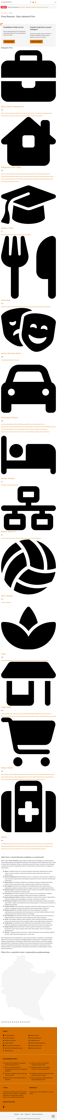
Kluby (5, 360)
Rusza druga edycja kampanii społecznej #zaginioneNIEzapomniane (41, 1078)
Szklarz (14, 174)
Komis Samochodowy (42, 429)
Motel (16, 485)
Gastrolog (18, 846)
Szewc (16, 713)
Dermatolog (32, 846)
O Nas (21, 1114)
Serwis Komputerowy (6, 538)
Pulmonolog (44, 846)
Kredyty (40, 115)
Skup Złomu (21, 713)
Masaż (51, 843)
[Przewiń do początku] (53, 1116)
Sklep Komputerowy (26, 538)
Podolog (18, 843)
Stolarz (32, 176)
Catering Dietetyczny (28, 306)
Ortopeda (23, 843)
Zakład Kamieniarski (39, 179)
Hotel (2, 485)
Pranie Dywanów (40, 716)
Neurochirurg (41, 843)
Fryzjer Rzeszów (9, 1043)
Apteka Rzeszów (34, 1035)
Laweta (35, 429)
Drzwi (9, 176)
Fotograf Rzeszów (35, 1040)
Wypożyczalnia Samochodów (8, 426)
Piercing (8, 660)
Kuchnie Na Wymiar (16, 179)
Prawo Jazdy (34, 426)
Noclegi (13, 485)
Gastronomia (5, 300)
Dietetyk (35, 848)
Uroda (3, 654)
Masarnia (6, 306)
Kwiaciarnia (42, 779)
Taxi (30, 426)
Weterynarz (48, 716)
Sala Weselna (15, 360)
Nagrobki (30, 713)
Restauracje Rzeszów (35, 1048)
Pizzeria (11, 306)
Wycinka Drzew (5, 174)
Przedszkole (8, 234)
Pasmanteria (48, 774)
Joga (7, 602)
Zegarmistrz (4, 713)
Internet (39, 538)
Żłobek (3, 234)
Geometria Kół (41, 424)
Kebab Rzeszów (9, 1050)
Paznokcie (23, 660)
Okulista (31, 843)
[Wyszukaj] (35, 2)
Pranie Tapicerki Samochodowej (21, 431)
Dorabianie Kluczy (46, 713)
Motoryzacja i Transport (9, 417)
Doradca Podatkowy (36, 113)
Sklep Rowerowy (31, 774)
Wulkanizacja (33, 431)
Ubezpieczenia (13, 113)
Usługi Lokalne (6, 707)
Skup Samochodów (43, 426)
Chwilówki (44, 113)
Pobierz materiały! (36, 41)
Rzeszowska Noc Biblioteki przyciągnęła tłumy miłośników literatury (15, 1063)
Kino (11, 360)
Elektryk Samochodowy (7, 431)
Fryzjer (36, 660)
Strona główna (4, 13)
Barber (33, 660)
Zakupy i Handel (7, 768)
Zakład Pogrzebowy (27, 716)
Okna (29, 174)
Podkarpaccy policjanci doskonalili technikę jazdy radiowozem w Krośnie (42, 1074)
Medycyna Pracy (21, 848)
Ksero (11, 716)
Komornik (3, 115)
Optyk (27, 843)
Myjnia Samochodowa (16, 429)
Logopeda (3, 846)
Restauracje (44, 306)
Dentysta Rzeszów (9, 1035)
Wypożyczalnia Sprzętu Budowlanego (20, 176)
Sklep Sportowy (23, 774)
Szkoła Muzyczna (15, 234)
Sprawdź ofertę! (9, 41)
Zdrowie (4, 837)
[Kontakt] (33, 2)
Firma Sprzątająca (17, 716)
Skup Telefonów (5, 779)
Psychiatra (14, 843)
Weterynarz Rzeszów (10, 1040)
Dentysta (39, 848)
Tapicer (9, 713)
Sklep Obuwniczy (20, 779)
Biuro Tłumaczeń (5, 716)
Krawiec (34, 716)
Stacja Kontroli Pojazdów (43, 431)
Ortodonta (4, 848)
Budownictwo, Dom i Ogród (11, 167)
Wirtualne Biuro (5, 113)
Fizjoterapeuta (29, 848)
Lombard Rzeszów (9, 1038)
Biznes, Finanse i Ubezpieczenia (12, 107)
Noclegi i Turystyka (8, 478)
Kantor (31, 115)
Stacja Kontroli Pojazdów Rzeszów (13, 1048)
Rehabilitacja (8, 843)
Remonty (23, 179)
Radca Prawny (20, 113)
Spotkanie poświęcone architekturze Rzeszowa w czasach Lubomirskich (40, 1068)
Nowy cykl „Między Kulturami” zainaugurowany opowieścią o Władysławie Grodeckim (16, 1069)
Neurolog (35, 843)
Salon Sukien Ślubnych (35, 777)
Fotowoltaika (4, 176)
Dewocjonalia (12, 779)
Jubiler (53, 774)
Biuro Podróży (7, 485)
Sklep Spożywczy (10, 777)
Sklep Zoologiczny (5, 774)
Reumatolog (38, 846)
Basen (9, 602)
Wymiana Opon (52, 426)
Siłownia (3, 602)
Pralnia (26, 713)
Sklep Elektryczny (30, 779)
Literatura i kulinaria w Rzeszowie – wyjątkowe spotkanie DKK (40, 1063)
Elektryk (39, 713)
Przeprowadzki (24, 424)
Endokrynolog (25, 846)
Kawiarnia (19, 306)
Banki (28, 115)
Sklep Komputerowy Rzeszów (12, 1045)
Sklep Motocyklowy (16, 424)
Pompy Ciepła (24, 174)
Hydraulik (34, 713)
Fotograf (53, 716)
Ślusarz (13, 713)
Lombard (37, 779)
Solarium (3, 660)
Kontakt (16, 1114)
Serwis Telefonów (16, 538)
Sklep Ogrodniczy (14, 181)
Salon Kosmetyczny (43, 660)
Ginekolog (13, 846)
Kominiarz (43, 174)
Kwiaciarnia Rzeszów (35, 1038)
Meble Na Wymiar (36, 174)
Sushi (2, 306)
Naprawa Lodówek (6, 179)
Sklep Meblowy (30, 179)
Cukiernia (35, 306)
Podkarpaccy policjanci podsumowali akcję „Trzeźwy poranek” (16, 1074)
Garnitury (3, 777)
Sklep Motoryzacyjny (27, 429)
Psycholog (50, 846)
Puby (39, 306)
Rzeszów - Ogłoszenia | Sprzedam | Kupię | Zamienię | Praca (34, 7)
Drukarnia (34, 538)
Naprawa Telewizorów (39, 176)
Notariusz (35, 115)
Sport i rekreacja (7, 596)
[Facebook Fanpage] (30, 2)
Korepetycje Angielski (25, 234)
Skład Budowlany (48, 179)
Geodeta (48, 174)
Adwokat (49, 113)
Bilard (8, 360)
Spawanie (18, 174)
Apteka (44, 848)
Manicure (28, 660)
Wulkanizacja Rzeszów (36, 1045)
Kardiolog (8, 846)
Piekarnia (15, 306)
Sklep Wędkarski (14, 774)
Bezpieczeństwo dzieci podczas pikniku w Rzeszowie (15, 1078)
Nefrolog (47, 843)
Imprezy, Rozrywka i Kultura (11, 353)
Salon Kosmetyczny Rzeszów (37, 1043)
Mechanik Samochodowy (22, 426)
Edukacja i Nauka (7, 228)
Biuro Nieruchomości (11, 115)
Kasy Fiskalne (27, 113)
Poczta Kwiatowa (40, 774)
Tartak (11, 174)
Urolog (3, 843)
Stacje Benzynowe (6, 424)
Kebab (48, 306)
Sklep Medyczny (25, 777)
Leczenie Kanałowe (12, 848)
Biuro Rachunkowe (22, 115)
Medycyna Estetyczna (15, 660)
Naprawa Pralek (49, 176)
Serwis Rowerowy (5, 429)
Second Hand (44, 777)
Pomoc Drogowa (32, 424)
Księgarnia (51, 777)
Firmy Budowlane (5, 181)
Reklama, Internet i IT (8, 531)
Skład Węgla (18, 777)
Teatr (2, 360)
